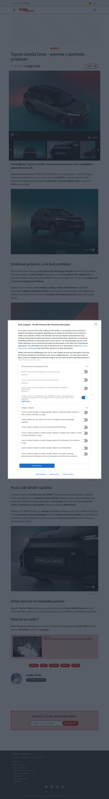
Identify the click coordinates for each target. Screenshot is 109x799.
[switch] (85, 371)
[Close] (96, 325)
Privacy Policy (68, 474)
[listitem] (54, 366)
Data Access (54, 474)
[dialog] (54, 399)
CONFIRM (37, 466)
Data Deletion (41, 474)
